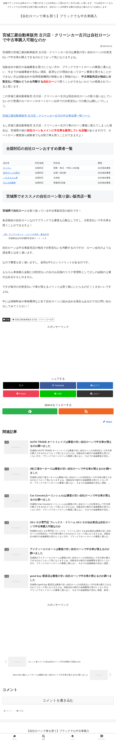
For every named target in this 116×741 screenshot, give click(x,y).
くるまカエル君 (10, 178)
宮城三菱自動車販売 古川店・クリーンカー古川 (33, 320)
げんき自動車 (9, 182)
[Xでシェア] (21, 385)
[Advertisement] (58, 350)
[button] (95, 393)
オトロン (7, 168)
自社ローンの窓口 (11, 173)
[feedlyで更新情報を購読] (29, 411)
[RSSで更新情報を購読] (86, 411)
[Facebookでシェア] (58, 385)
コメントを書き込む (58, 701)
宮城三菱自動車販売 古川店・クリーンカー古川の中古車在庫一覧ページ (46, 115)
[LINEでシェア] (58, 393)
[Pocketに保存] (21, 393)
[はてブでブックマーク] (95, 385)
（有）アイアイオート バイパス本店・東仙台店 (25, 234)
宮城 (6, 320)
